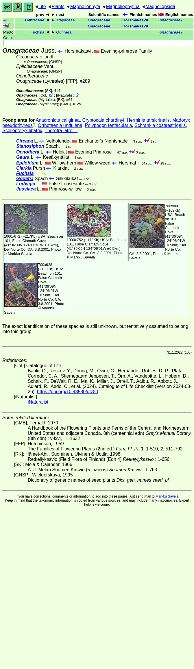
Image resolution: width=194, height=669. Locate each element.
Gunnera (63, 32)
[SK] (48, 90)
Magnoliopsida (160, 6)
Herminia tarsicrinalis (148, 120)
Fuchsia (38, 32)
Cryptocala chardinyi (103, 120)
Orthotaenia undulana (60, 125)
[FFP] (71, 81)
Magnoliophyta (85, 6)
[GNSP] (55, 62)
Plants (57, 6)
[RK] (60, 99)
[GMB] (65, 104)
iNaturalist (65, 95)
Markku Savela (167, 496)
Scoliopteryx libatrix (22, 130)
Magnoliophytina (123, 6)
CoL (43, 95)
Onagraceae (99, 20)
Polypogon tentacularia (108, 125)
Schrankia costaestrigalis (160, 125)
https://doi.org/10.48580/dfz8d (67, 391)
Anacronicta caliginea (58, 120)
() (170, 20)
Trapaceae (65, 20)
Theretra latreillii (61, 130)
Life (42, 6)
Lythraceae (34, 20)
